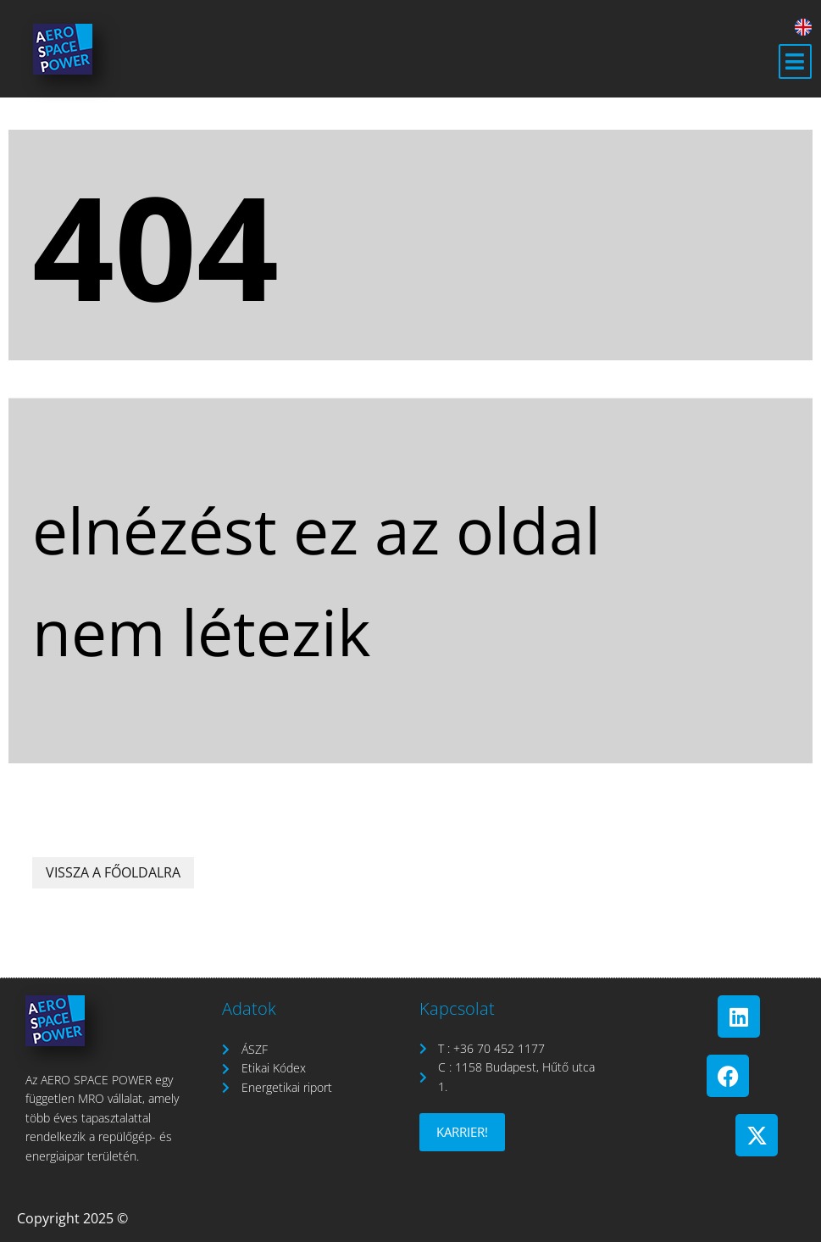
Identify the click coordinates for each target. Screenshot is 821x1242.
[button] (795, 62)
